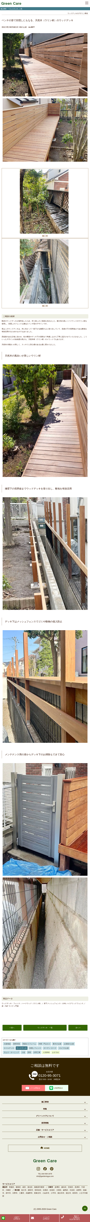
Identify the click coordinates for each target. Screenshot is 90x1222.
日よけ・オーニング (11, 1052)
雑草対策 (16, 1044)
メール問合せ (35, 1088)
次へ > (78, 1028)
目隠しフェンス (35, 1048)
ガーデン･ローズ (50, 1048)
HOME (45, 1148)
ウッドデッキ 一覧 (15, 9)
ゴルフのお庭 (64, 1048)
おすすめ (55, 1052)
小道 (23, 1052)
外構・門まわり (44, 1044)
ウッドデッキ (22, 1048)
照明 (29, 1052)
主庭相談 (7, 1044)
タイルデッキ (9, 1048)
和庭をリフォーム (29, 1044)
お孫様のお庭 (69, 1044)
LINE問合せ (58, 1088)
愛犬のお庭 (57, 1044)
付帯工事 (37, 1052)
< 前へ (12, 1028)
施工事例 (3, 9)
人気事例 (46, 1052)
